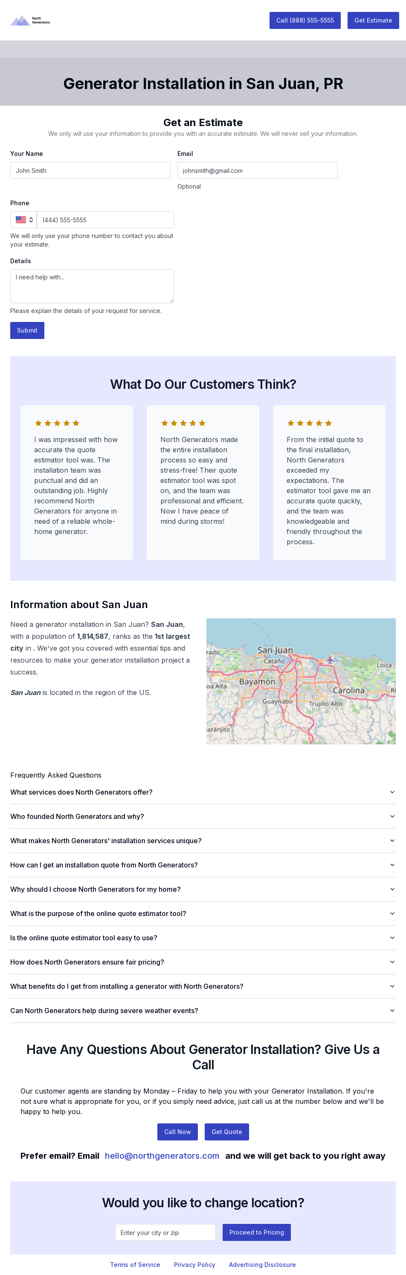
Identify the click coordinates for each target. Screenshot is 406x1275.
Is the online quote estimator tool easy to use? (203, 937)
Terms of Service (135, 1264)
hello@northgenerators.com (162, 1156)
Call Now (177, 1131)
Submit (27, 330)
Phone (19, 203)
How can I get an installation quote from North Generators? (203, 865)
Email (185, 153)
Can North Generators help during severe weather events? (203, 1010)
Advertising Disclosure (262, 1264)
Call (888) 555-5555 (305, 20)
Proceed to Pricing (256, 1232)
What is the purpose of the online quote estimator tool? (203, 913)
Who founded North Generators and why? (203, 816)
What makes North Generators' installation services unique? (203, 840)
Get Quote (227, 1131)
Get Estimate (373, 20)
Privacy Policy (194, 1264)
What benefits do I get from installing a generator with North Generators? (203, 986)
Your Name (26, 153)
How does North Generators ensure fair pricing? (203, 962)
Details (20, 260)
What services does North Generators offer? (203, 792)
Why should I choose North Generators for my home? (203, 889)
